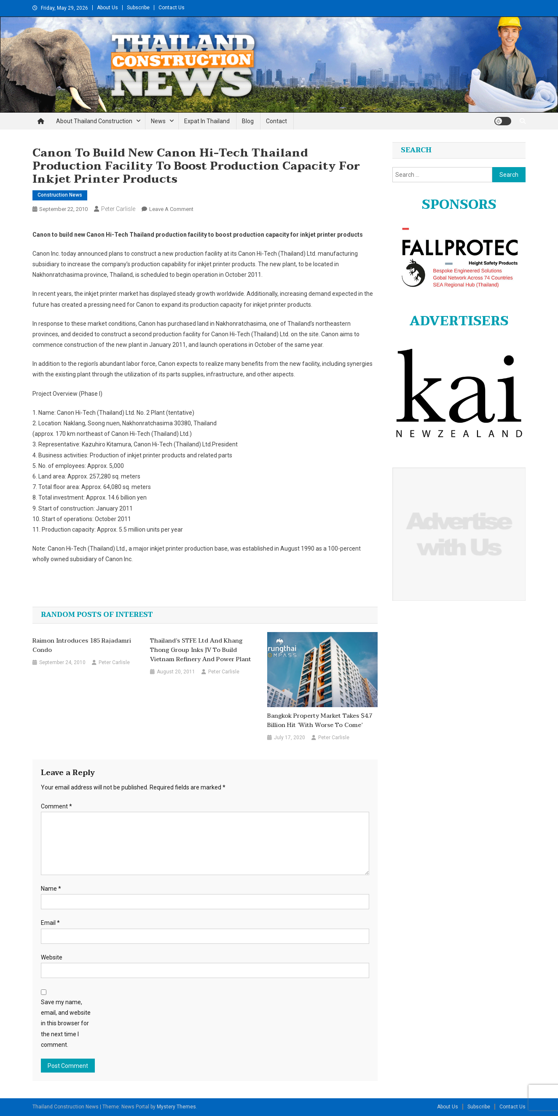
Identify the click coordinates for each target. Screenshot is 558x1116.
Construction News (60, 195)
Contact (276, 121)
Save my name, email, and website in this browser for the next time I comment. (66, 1023)
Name (51, 888)
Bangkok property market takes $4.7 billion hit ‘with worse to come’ (320, 720)
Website (51, 957)
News (158, 121)
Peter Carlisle (118, 208)
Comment (56, 806)
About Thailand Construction (94, 121)
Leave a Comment (171, 209)
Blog (248, 121)
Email (50, 922)
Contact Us (171, 8)
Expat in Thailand (207, 121)
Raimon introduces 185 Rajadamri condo (81, 645)
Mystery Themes (176, 1107)
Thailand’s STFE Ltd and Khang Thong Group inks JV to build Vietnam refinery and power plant (200, 650)
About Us (107, 8)
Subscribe (138, 8)
